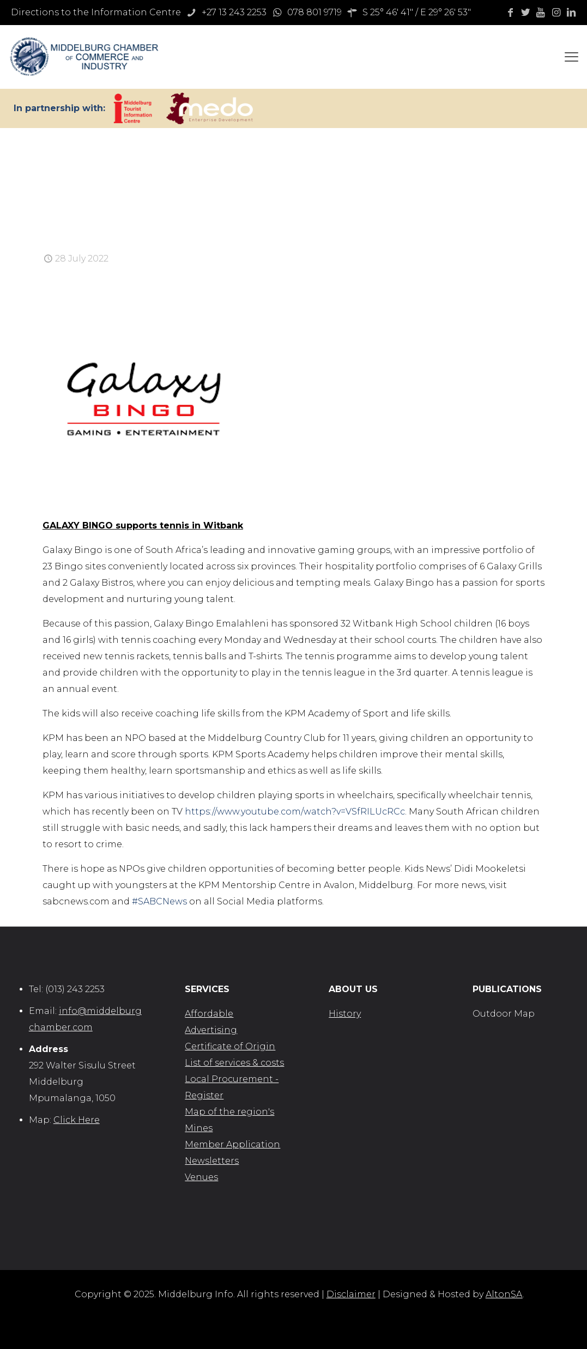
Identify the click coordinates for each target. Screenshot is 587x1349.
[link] (133, 108)
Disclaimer (351, 1294)
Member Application (232, 1144)
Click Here (76, 1120)
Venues (201, 1177)
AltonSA (504, 1294)
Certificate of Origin (230, 1046)
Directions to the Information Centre (96, 12)
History (345, 1013)
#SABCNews (159, 901)
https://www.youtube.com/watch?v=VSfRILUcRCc (295, 811)
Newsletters (212, 1161)
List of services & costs (234, 1063)
